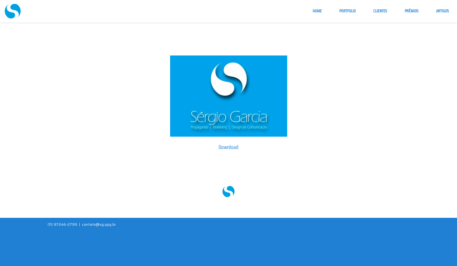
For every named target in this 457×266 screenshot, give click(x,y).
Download (228, 147)
